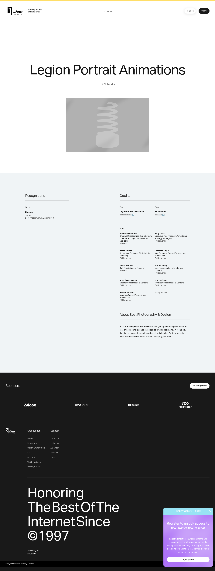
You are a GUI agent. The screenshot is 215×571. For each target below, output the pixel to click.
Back (189, 10)
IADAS (30, 438)
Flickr (52, 457)
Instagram (54, 443)
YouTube (54, 453)
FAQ (29, 453)
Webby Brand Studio (36, 448)
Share (204, 11)
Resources (32, 443)
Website (158, 215)
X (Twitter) (54, 448)
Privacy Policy (33, 467)
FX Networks (108, 84)
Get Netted (32, 457)
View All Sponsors (200, 386)
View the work (125, 215)
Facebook (54, 438)
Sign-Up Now (188, 559)
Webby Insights (34, 462)
